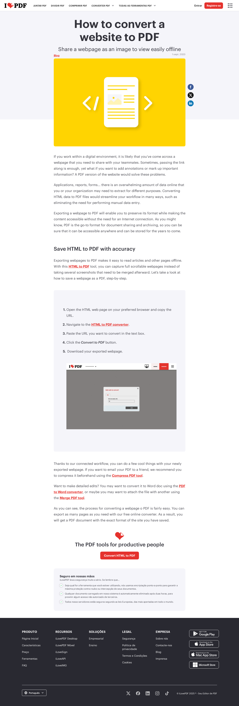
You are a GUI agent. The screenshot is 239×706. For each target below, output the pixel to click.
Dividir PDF (57, 5)
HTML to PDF (79, 266)
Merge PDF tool (72, 498)
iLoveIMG (61, 665)
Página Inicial (30, 638)
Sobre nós (162, 638)
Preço (25, 651)
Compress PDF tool (127, 475)
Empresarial (96, 638)
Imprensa (161, 658)
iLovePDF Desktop (66, 638)
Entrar (198, 5)
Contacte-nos (164, 645)
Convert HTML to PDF (119, 555)
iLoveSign (61, 651)
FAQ (24, 665)
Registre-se (214, 5)
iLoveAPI (60, 658)
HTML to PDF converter (110, 324)
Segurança (128, 638)
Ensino (93, 645)
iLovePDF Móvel (65, 645)
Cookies (127, 662)
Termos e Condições (134, 655)
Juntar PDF (39, 5)
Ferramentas (29, 658)
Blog (57, 55)
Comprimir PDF (78, 5)
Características (31, 645)
